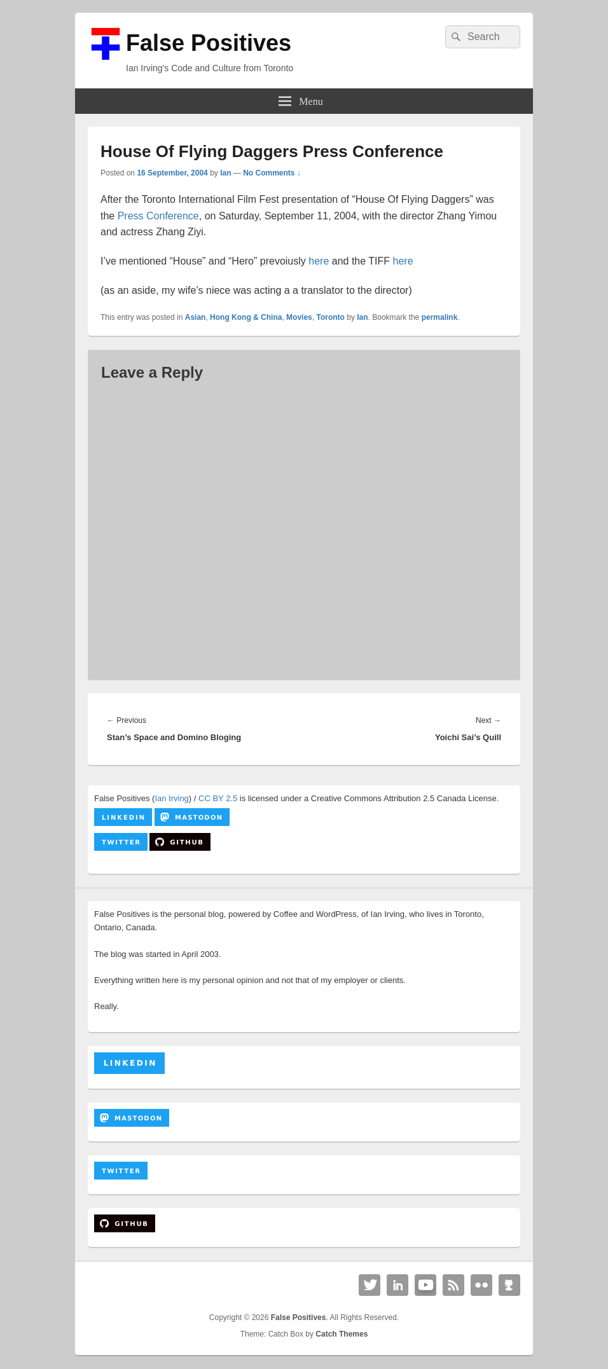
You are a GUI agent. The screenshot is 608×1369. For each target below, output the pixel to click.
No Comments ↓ (272, 173)
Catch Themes (341, 1334)
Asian (195, 317)
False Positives (208, 43)
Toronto (330, 317)
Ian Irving (171, 798)
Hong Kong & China (246, 317)
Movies (299, 317)
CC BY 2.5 (217, 798)
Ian (225, 173)
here (318, 261)
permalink (440, 317)
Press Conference (158, 215)
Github (509, 1285)
